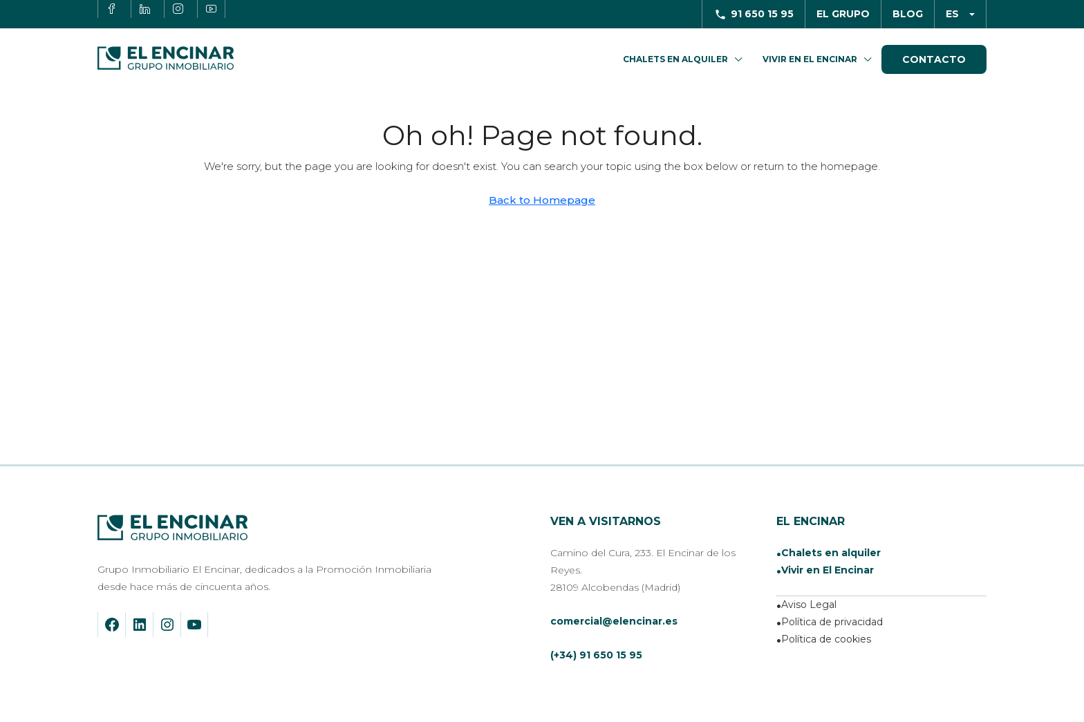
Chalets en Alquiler (675, 59)
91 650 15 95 (762, 14)
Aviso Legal (809, 604)
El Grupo (843, 14)
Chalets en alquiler (831, 553)
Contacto (934, 59)
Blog (908, 14)
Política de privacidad (832, 622)
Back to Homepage (542, 200)
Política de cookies (826, 639)
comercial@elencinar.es (614, 621)
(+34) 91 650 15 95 (596, 655)
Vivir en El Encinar (810, 59)
